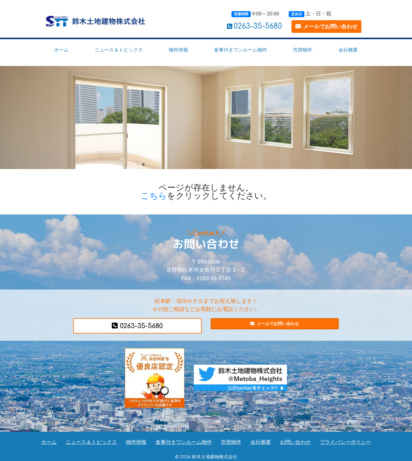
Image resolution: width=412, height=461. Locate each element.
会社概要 (348, 50)
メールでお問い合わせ (326, 26)
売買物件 (302, 50)
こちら (154, 196)
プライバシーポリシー (345, 442)
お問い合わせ (295, 442)
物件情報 (178, 50)
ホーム (61, 50)
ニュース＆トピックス (119, 50)
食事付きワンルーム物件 (240, 50)
